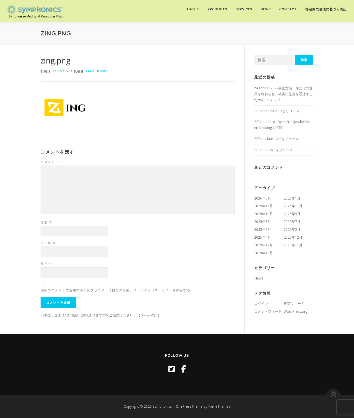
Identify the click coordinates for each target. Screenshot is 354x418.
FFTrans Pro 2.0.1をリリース (276, 110)
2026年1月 (292, 198)
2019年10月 (263, 252)
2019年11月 (293, 245)
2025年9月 (292, 213)
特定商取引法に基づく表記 (326, 9)
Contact (288, 9)
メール (48, 243)
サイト (46, 263)
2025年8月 (262, 221)
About (192, 9)
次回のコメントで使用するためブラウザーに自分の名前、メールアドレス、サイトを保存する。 (117, 290)
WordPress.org (295, 311)
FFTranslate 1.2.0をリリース (276, 138)
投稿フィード (294, 303)
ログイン (261, 303)
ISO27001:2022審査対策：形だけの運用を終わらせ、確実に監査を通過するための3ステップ (283, 94)
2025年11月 (293, 205)
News (266, 9)
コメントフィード (268, 311)
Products (217, 9)
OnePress (183, 406)
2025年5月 (292, 229)
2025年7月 (292, 221)
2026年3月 (262, 198)
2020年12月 (293, 237)
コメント (50, 162)
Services (244, 9)
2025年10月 (263, 213)
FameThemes (97, 71)
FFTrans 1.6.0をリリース (273, 149)
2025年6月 (262, 229)
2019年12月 (263, 245)
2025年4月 (262, 237)
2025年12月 (263, 205)
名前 (46, 222)
